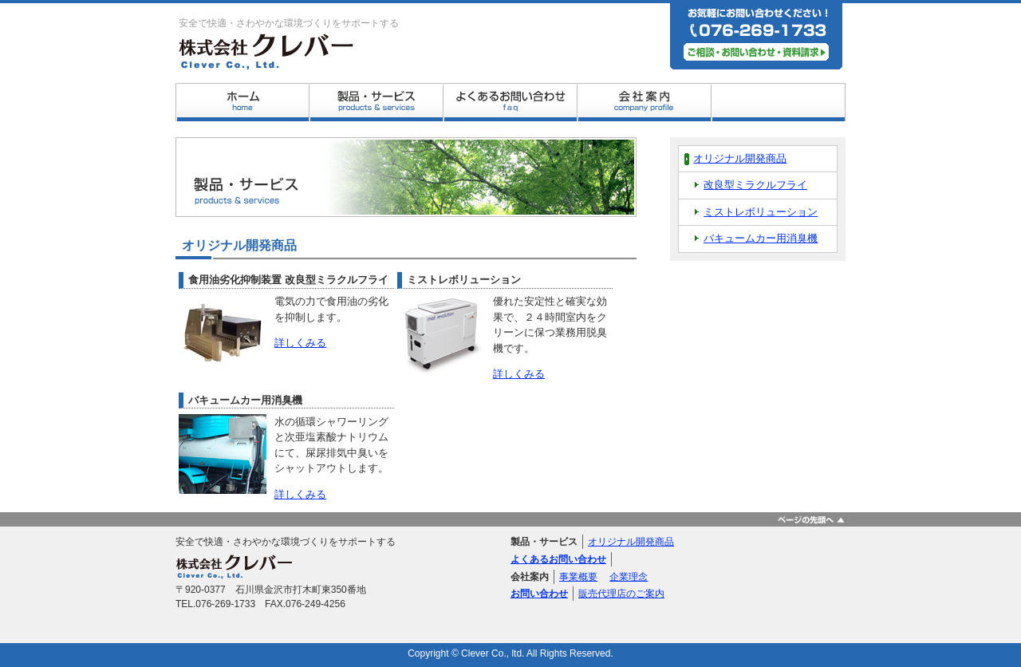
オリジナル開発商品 (739, 158)
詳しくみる (300, 343)
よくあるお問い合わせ (558, 559)
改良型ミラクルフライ (755, 185)
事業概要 (578, 576)
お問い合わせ (539, 593)
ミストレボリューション (761, 212)
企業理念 (628, 576)
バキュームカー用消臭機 (761, 238)
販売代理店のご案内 (621, 593)
